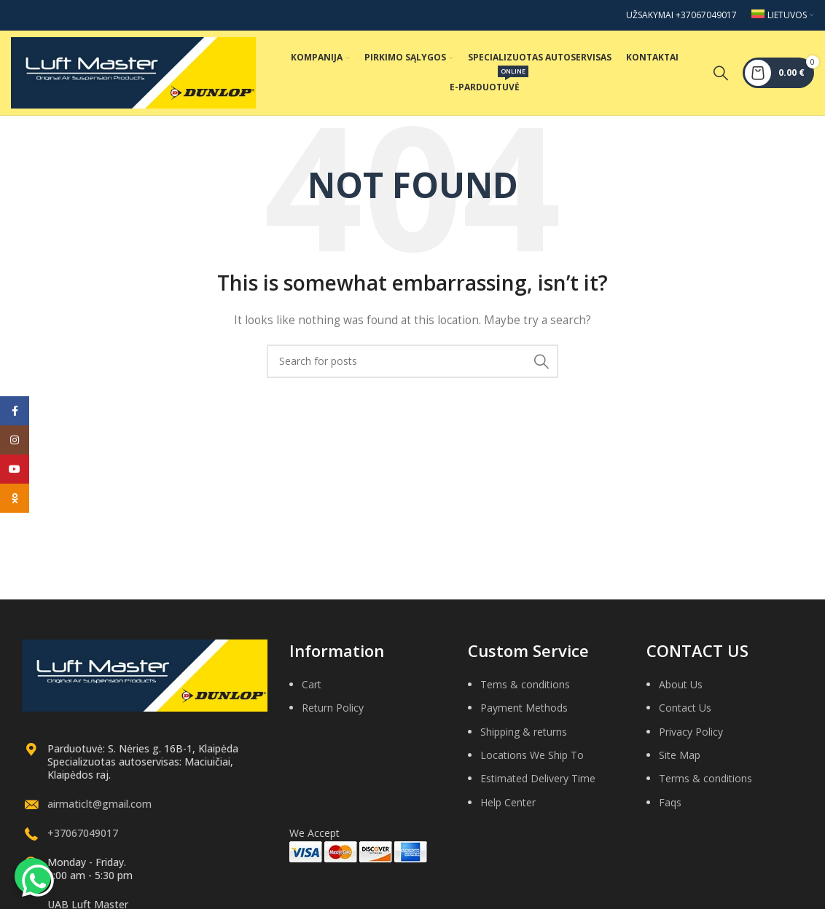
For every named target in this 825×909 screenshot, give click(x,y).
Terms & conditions (705, 785)
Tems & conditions (525, 692)
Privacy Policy (691, 739)
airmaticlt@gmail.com (99, 811)
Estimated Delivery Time (537, 785)
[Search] (720, 76)
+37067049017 (82, 840)
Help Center (508, 809)
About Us (681, 692)
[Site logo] (133, 75)
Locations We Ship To (532, 762)
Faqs (670, 809)
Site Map (679, 762)
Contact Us (685, 715)
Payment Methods (524, 715)
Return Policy (333, 715)
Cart (311, 692)
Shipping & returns (523, 739)
